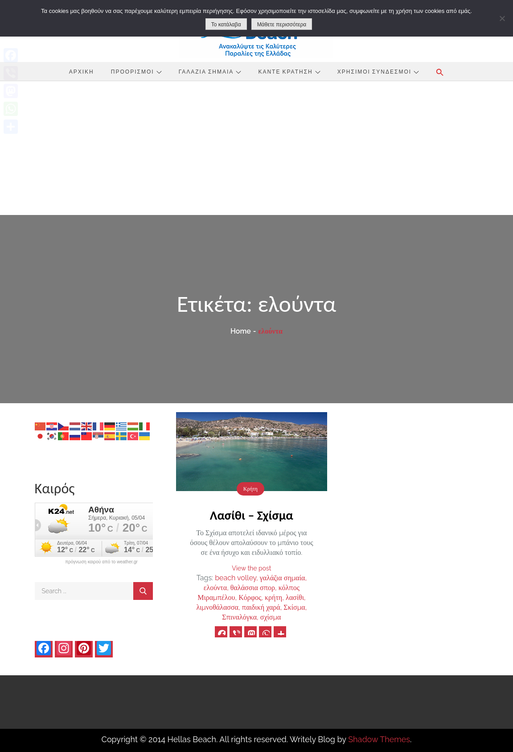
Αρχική (81, 71)
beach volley (235, 578)
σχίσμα (270, 617)
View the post (251, 568)
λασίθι (295, 597)
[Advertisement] (256, 148)
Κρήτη (250, 489)
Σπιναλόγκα (239, 617)
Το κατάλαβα (226, 24)
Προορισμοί (136, 71)
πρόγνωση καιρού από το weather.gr (101, 562)
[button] (439, 72)
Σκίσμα (294, 607)
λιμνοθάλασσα (217, 607)
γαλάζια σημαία (282, 578)
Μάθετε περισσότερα (282, 24)
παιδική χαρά (261, 607)
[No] (501, 18)
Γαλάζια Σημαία (210, 71)
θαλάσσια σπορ (252, 587)
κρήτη (273, 597)
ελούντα (215, 587)
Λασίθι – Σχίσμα (251, 515)
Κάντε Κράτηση (289, 71)
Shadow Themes (379, 739)
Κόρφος (249, 597)
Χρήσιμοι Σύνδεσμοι (378, 71)
